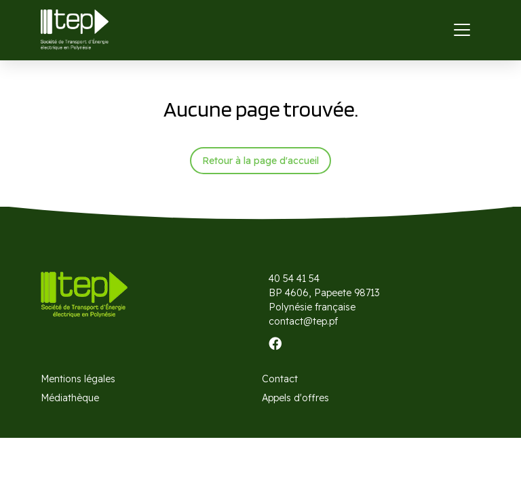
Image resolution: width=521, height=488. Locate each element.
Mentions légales (78, 379)
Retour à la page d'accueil (260, 161)
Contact (280, 379)
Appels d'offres (295, 398)
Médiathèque (70, 398)
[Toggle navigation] (462, 30)
